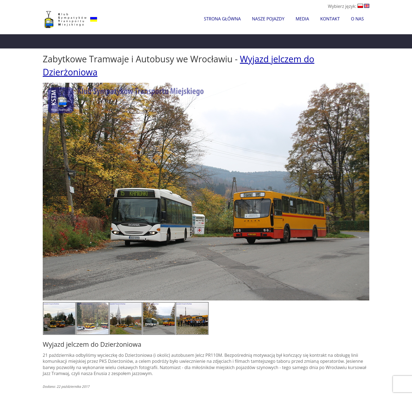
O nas (357, 19)
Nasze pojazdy (268, 19)
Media (302, 19)
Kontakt (330, 19)
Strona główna (222, 19)
